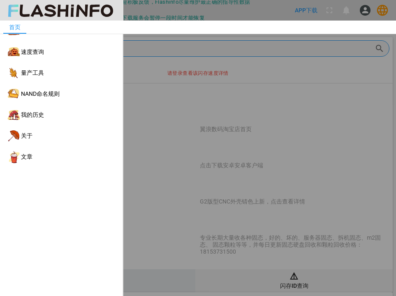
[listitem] (61, 31)
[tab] (14, 27)
